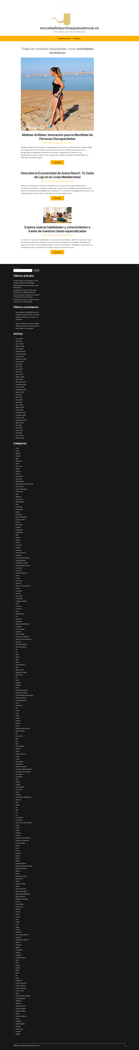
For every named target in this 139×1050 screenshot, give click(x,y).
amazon (18, 474)
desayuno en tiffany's (22, 624)
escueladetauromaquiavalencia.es (69, 28)
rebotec (18, 909)
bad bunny (19, 507)
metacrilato (19, 777)
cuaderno (19, 619)
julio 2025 (19, 364)
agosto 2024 (20, 392)
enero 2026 (19, 349)
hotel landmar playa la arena (24, 695)
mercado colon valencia (23, 772)
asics (17, 494)
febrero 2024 (20, 407)
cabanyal (18, 550)
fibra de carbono (21, 647)
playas (18, 881)
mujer (17, 792)
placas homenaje (21, 868)
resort (17, 914)
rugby (17, 927)
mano (17, 751)
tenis (17, 962)
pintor (17, 858)
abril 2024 (19, 402)
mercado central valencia (24, 769)
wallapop (18, 1021)
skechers (19, 945)
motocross (19, 789)
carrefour (19, 570)
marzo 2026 (19, 344)
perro (17, 848)
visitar (17, 1019)
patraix (18, 845)
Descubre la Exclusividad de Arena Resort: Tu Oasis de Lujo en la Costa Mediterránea (57, 175)
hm (17, 677)
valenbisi (18, 1001)
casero (18, 578)
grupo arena (19, 670)
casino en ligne (20, 323)
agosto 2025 (20, 361)
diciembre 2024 (21, 382)
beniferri (18, 527)
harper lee (19, 675)
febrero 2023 (20, 438)
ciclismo (18, 593)
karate (18, 718)
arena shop (19, 491)
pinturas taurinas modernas (24, 866)
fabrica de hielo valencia (23, 639)
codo (17, 603)
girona (18, 662)
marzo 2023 (19, 435)
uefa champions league (23, 996)
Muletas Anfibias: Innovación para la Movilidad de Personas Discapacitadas (57, 137)
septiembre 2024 (21, 389)
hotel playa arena (21, 700)
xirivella (18, 1026)
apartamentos (20, 481)
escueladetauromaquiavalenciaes (26, 312)
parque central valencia (23, 838)
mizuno (18, 784)
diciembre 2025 (20, 351)
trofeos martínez (21, 988)
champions (19, 591)
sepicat (18, 942)
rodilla (18, 922)
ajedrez (18, 453)
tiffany (18, 970)
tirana (17, 973)
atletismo (18, 496)
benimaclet (19, 530)
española (19, 631)
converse (19, 609)
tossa (17, 978)
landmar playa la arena (23, 728)
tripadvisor (19, 980)
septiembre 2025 (21, 359)
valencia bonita (20, 1006)
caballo (18, 547)
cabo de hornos (21, 552)
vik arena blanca (21, 1016)
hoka (17, 680)
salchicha (19, 932)
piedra (18, 856)
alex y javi (19, 466)
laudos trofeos (20, 731)
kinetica (18, 721)
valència (18, 1003)
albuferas (19, 461)
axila (17, 504)
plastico (18, 871)
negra (17, 805)
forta (17, 654)
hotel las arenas (21, 698)
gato (17, 659)
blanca (18, 540)
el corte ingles (20, 629)
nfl (16, 807)
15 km (17, 448)
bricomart (19, 545)
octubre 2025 (20, 356)
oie (17, 815)
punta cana (19, 906)
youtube (18, 1031)
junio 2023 (19, 428)
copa (17, 611)
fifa (17, 649)
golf (17, 667)
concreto (18, 606)
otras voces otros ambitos (24, 822)
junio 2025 (19, 366)
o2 (16, 812)
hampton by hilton (21, 672)
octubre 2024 (20, 387)
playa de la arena (21, 876)
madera (18, 749)
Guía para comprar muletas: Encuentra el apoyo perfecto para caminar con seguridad (27, 317)
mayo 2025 (19, 369)
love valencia (20, 746)
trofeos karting (20, 985)
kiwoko (18, 723)
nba (17, 802)
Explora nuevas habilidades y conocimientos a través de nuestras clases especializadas (57, 229)
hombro (18, 685)
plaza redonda (20, 896)
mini (17, 779)
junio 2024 (19, 397)
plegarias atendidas (22, 899)
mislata (18, 782)
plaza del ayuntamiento (23, 894)
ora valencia (19, 817)
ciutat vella (19, 598)
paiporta (18, 833)
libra (17, 738)
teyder (18, 965)
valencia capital (20, 1008)
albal (17, 458)
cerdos (18, 588)
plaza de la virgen (21, 891)
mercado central (21, 766)
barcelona (19, 514)
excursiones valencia (22, 637)
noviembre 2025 (21, 354)
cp (16, 616)
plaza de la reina (21, 889)
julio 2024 (19, 395)
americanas (19, 476)
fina (17, 652)
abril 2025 (19, 372)
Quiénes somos (64, 38)
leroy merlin (19, 736)
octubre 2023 (20, 417)
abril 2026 (19, 341)
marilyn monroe (20, 754)
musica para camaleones (23, 797)
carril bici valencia (21, 573)
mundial (18, 794)
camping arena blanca (23, 558)
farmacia (18, 642)
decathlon (19, 621)
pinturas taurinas (21, 863)
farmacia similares (21, 644)
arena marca (19, 486)
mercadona (19, 774)
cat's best (19, 581)
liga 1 (17, 744)
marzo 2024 (19, 405)
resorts (18, 917)
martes (18, 759)
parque (18, 835)
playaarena (19, 878)
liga (17, 741)
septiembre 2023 (21, 420)
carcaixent (19, 568)
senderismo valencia (22, 940)
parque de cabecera (22, 840)
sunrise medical (20, 957)
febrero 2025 (20, 377)
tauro (17, 960)
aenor (17, 451)
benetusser (19, 524)
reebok (18, 912)
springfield (19, 950)
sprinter (18, 952)
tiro (17, 975)
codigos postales (21, 601)
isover (18, 710)
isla (17, 708)
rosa (17, 924)
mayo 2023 (19, 430)
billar (17, 535)
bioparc (18, 537)
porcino (18, 901)
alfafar (18, 469)
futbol (17, 657)
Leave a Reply (68, 143)
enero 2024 (19, 410)
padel (17, 830)
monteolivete (20, 787)
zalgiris (18, 1034)
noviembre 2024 (21, 384)
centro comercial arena (23, 586)
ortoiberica (19, 820)
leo (17, 733)
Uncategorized (57, 143)
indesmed (19, 705)
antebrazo (19, 479)
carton (18, 575)
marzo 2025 (19, 374)
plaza (17, 886)
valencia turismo (21, 1011)
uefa (17, 993)
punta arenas (20, 904)
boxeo (18, 542)
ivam (17, 713)
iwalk (17, 715)
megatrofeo (19, 764)
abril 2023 (19, 433)
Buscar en (16, 268)
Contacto (76, 38)
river (17, 919)
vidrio (17, 1013)
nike (17, 810)
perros (18, 850)
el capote (19, 626)
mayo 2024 (19, 400)
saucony (18, 937)
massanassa (19, 761)
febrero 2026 (20, 346)
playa (17, 873)
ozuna (18, 827)
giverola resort (20, 665)
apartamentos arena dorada (24, 484)
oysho (18, 825)
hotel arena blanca (21, 690)
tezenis (18, 968)
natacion (18, 799)
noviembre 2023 (21, 415)
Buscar (36, 270)
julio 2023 (19, 425)
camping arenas (21, 560)
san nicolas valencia (22, 934)
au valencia (19, 499)
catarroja (18, 583)
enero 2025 (19, 379)
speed (18, 947)
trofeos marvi (20, 990)
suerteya (18, 955)
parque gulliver (20, 843)
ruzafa (18, 929)
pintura (18, 861)
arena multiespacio (21, 489)
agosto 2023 (20, 423)
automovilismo (20, 502)
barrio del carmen (21, 517)
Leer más (57, 162)
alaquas (18, 456)
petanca (18, 853)
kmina (17, 726)
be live (18, 522)
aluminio (18, 471)
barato (18, 512)
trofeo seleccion (21, 983)
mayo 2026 (19, 338)
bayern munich (20, 519)
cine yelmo (19, 596)
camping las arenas (22, 563)
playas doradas (20, 884)
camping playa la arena (23, 565)
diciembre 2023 (20, 412)
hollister (18, 682)
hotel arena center (21, 693)
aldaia (17, 463)
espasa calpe (20, 634)
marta (17, 756)
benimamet (19, 532)
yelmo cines (19, 1029)
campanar (19, 555)
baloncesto (19, 509)
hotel (17, 687)
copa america (20, 614)
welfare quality (20, 1024)
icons (17, 703)
